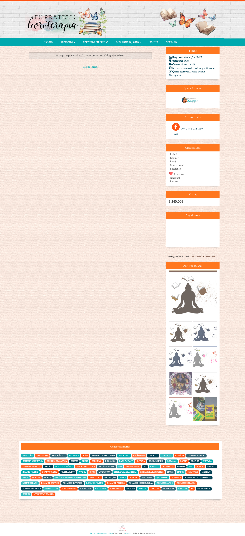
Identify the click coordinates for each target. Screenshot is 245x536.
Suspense (130, 489)
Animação (27, 455)
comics (26, 494)
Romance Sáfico (165, 483)
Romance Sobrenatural (141, 483)
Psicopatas (147, 477)
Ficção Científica (64, 466)
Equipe (154, 42)
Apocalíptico (58, 455)
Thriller (154, 489)
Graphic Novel (133, 466)
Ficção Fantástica (86, 466)
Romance (176, 477)
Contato (171, 42)
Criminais (96, 461)
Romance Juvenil (94, 483)
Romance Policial (116, 483)
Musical (36, 477)
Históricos (167, 466)
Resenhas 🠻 (67, 42)
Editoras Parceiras (95, 42)
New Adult (95, 477)
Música (47, 477)
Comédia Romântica (32, 461)
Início (48, 42)
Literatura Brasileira (125, 472)
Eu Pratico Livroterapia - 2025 (101, 533)
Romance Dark (29, 483)
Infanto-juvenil (30, 472)
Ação (85, 455)
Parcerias (196, 257)
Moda (25, 477)
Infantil (211, 466)
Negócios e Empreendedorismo (70, 477)
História (154, 466)
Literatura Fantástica (151, 472)
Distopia (141, 461)
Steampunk (100, 489)
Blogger (128, 533)
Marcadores (209, 257)
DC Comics (110, 461)
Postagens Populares (178, 257)
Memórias (193, 472)
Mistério (206, 472)
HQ (145, 466)
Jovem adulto (68, 472)
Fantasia (207, 461)
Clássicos (166, 455)
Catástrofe (139, 455)
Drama (183, 461)
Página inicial (90, 67)
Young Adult (203, 489)
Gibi (120, 466)
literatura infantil (44, 494)
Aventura (74, 455)
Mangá (180, 472)
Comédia (179, 455)
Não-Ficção (110, 477)
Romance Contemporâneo (198, 477)
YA (192, 489)
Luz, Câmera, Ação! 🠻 (129, 42)
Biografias (124, 455)
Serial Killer (51, 489)
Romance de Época (31, 489)
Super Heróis (116, 489)
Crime (85, 461)
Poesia (123, 477)
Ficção (48, 466)
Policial (134, 477)
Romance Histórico (72, 483)
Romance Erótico (50, 483)
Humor (200, 466)
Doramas (171, 461)
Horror (181, 466)
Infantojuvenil (49, 472)
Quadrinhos (162, 477)
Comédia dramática (57, 461)
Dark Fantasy (126, 461)
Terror (142, 489)
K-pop (92, 472)
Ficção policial (106, 466)
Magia (170, 472)
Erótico (195, 461)
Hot (191, 466)
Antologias (42, 455)
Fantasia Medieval (31, 466)
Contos (74, 461)
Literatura (104, 472)
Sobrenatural (69, 489)
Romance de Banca (186, 483)
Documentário (156, 461)
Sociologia (85, 489)
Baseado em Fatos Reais (103, 455)
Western (182, 489)
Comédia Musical (196, 455)
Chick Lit (153, 455)
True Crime (168, 489)
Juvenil (82, 472)
